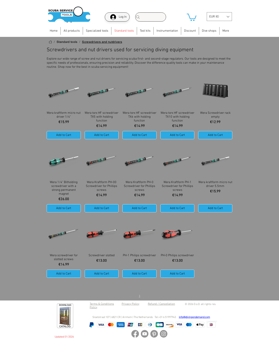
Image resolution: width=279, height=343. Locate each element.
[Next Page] (148, 296)
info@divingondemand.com (194, 317)
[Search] (150, 17)
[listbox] (219, 16)
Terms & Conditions (102, 304)
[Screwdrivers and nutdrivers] (102, 41)
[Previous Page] (130, 296)
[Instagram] (163, 334)
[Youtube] (144, 334)
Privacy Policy (130, 304)
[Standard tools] (67, 41)
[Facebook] (135, 334)
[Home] (50, 41)
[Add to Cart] (64, 135)
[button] (191, 17)
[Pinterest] (154, 334)
